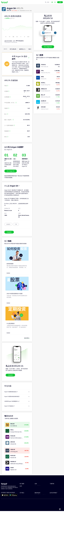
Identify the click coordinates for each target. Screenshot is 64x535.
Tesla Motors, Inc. (24, 492)
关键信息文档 (38, 517)
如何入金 (37, 488)
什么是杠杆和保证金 (55, 490)
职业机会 (22, 511)
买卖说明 (52, 492)
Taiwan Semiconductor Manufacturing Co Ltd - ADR (26, 498)
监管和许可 (37, 511)
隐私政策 (37, 509)
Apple (21, 494)
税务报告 (52, 494)
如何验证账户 (38, 494)
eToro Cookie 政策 (39, 507)
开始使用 (9, 232)
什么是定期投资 (10, 323)
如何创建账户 (38, 492)
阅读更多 (8, 273)
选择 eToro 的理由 (24, 507)
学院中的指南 (8, 177)
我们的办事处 (23, 513)
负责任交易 (52, 488)
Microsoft (22, 490)
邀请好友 (52, 507)
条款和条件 (37, 515)
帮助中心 (37, 486)
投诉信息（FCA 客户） (40, 519)
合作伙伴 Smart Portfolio (56, 515)
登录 (55, 2)
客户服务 (37, 496)
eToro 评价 (22, 509)
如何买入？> (22, 49)
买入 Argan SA (48, 46)
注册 (60, 2)
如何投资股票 (10, 263)
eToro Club (52, 511)
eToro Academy (54, 496)
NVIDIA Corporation (25, 486)
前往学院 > (27, 338)
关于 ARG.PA (13, 49)
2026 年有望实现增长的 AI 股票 (14, 293)
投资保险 (52, 513)
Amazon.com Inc (24, 488)
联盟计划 (52, 509)
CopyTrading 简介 (54, 486)
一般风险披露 (38, 513)
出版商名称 (22, 517)
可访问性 (22, 515)
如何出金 (37, 490)
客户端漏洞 (37, 498)
